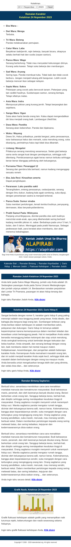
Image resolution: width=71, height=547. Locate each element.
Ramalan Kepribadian (49, 263)
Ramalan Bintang (28, 263)
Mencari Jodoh (20, 266)
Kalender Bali (10, 263)
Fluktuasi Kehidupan (39, 266)
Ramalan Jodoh (59, 266)
